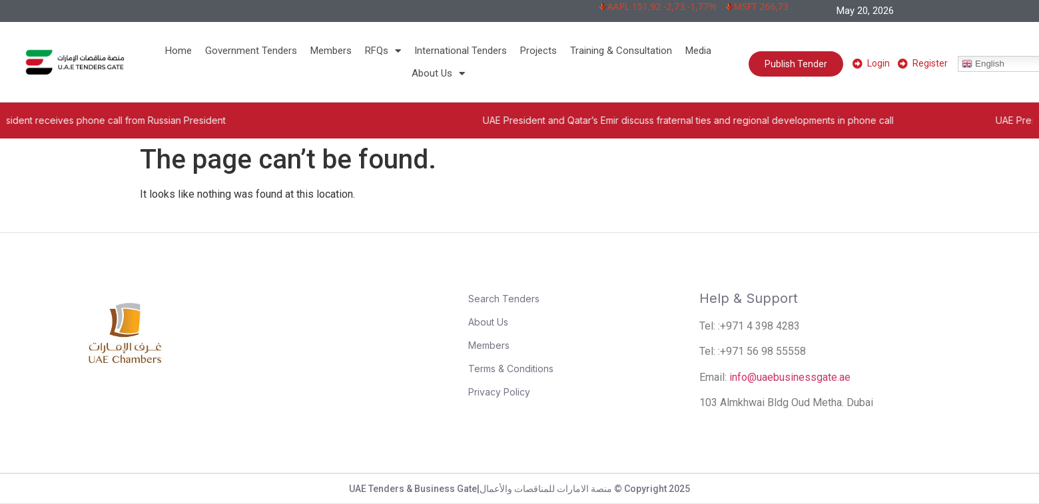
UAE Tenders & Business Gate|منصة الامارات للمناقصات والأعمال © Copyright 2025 (519, 488)
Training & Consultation (621, 51)
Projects (538, 51)
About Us (438, 73)
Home (178, 51)
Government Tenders (251, 51)
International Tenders (460, 51)
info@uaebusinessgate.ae (790, 377)
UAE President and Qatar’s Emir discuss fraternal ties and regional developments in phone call (713, 120)
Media (698, 51)
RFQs (383, 50)
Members (331, 51)
